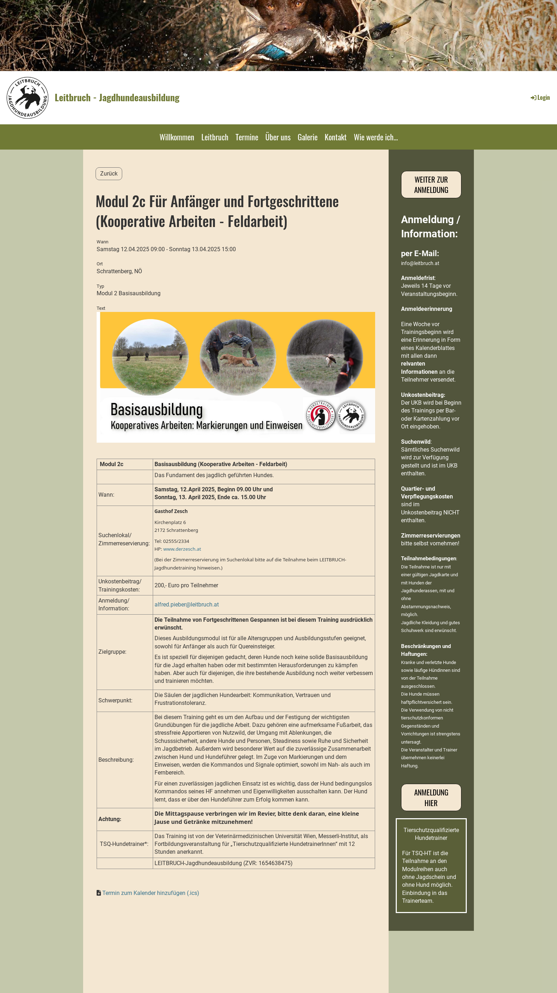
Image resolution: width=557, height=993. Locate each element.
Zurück (109, 173)
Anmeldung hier (431, 797)
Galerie (308, 136)
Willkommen (176, 136)
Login (540, 97)
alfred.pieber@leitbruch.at (187, 604)
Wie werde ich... (376, 136)
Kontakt (336, 136)
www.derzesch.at (182, 549)
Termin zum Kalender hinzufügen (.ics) (150, 893)
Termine (247, 136)
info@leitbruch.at (420, 263)
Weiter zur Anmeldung (431, 184)
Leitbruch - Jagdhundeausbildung (117, 97)
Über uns (278, 136)
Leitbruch (214, 136)
